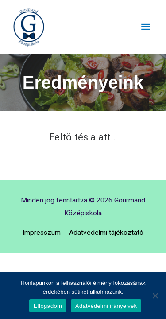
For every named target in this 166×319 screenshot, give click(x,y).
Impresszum (42, 233)
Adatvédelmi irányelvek (106, 306)
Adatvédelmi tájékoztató (106, 233)
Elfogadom (48, 306)
